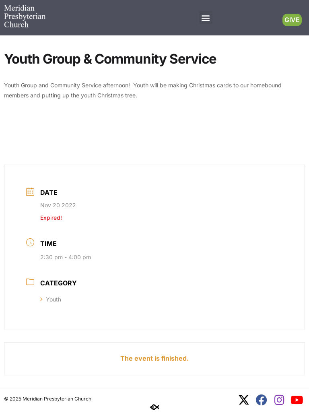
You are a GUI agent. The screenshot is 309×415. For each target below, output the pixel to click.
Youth (50, 299)
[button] (205, 17)
